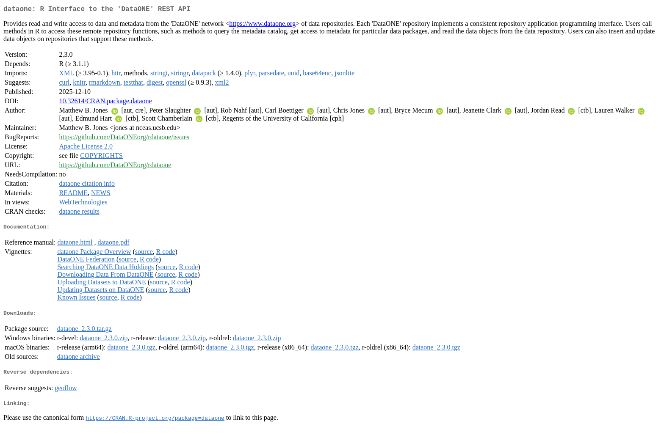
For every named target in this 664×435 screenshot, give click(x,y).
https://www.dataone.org (262, 25)
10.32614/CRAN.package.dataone (105, 102)
